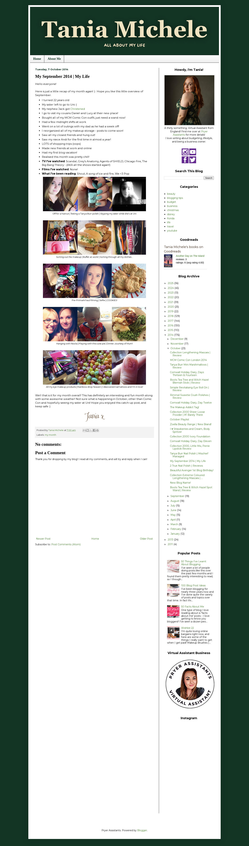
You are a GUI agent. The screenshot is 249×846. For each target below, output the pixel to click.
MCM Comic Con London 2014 (188, 360)
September (178, 496)
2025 (171, 283)
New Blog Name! (180, 482)
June (174, 510)
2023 (171, 292)
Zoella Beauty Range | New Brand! (190, 424)
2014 (171, 334)
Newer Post (43, 538)
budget (171, 201)
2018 (171, 316)
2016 (171, 325)
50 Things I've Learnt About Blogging (193, 563)
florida (170, 218)
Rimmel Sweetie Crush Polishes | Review (190, 397)
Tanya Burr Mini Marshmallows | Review (189, 366)
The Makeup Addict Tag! (184, 407)
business (172, 206)
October (176, 348)
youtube (172, 230)
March (175, 524)
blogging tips (175, 198)
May (173, 514)
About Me (54, 58)
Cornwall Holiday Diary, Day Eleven (191, 441)
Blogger (142, 830)
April (173, 519)
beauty (171, 193)
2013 (171, 539)
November (177, 343)
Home (37, 58)
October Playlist (179, 419)
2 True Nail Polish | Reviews (186, 465)
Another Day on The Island (190, 256)
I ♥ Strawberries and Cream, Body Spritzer (190, 430)
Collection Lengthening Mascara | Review (190, 354)
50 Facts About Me (192, 606)
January (175, 533)
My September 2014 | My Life (188, 461)
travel (170, 226)
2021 (171, 302)
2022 (171, 297)
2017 (171, 320)
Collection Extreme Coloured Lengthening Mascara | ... (187, 477)
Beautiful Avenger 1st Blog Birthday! (191, 470)
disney (171, 214)
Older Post (146, 538)
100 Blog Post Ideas (193, 585)
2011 (171, 544)
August (175, 500)
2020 (171, 306)
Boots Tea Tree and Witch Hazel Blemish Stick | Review (189, 381)
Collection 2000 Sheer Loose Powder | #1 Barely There (187, 413)
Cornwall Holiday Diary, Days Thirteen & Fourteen (187, 374)
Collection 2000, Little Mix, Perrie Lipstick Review (190, 447)
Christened (77, 108)
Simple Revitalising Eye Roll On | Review (189, 389)
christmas (173, 210)
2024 (171, 288)
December (177, 338)
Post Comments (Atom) (66, 544)
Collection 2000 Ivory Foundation (190, 436)
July (173, 505)
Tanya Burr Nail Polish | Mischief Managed (189, 455)
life (169, 222)
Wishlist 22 (187, 627)
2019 (171, 311)
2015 (171, 330)
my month (50, 435)
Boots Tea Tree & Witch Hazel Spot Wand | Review (191, 489)
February (176, 528)
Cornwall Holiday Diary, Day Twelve (191, 402)
